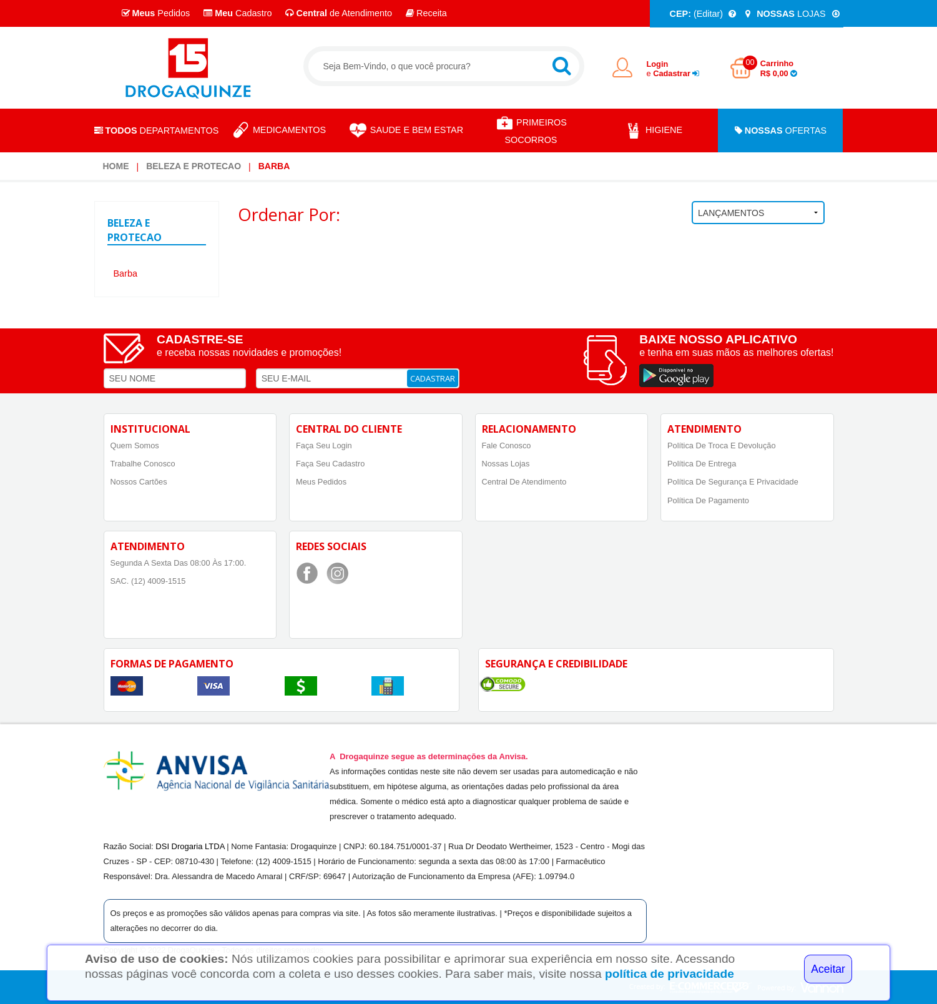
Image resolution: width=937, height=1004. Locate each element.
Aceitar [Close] (828, 969)
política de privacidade (669, 973)
